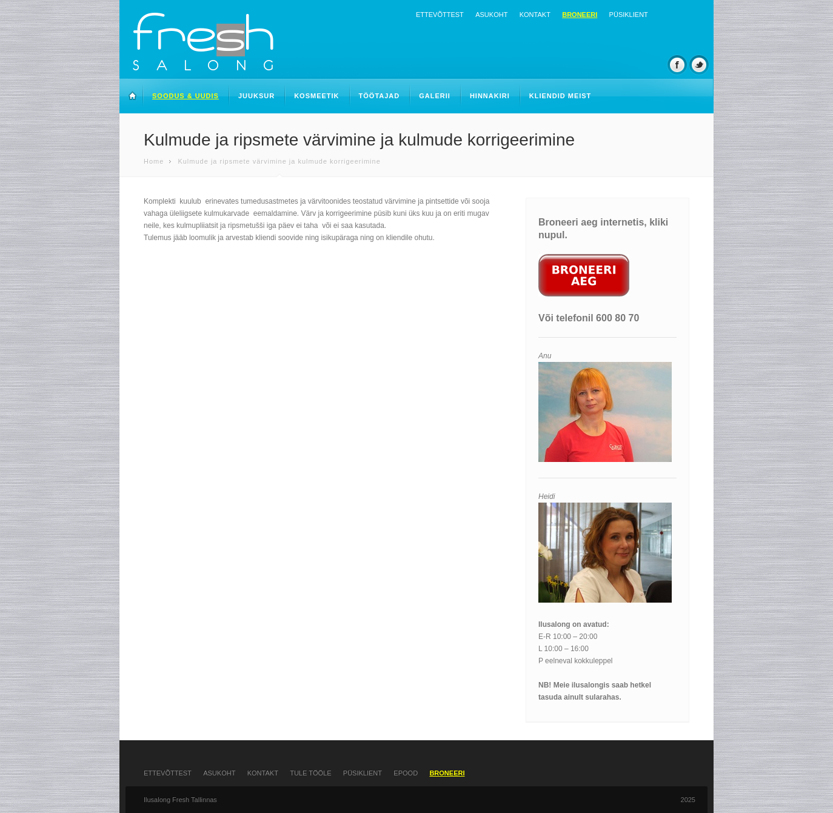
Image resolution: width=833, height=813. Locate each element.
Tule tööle (310, 773)
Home (154, 161)
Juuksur (256, 95)
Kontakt (535, 14)
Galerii (434, 95)
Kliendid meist (560, 95)
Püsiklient (628, 14)
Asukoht (491, 14)
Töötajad (379, 95)
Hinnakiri (490, 95)
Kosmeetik (316, 95)
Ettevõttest (440, 14)
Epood (405, 773)
